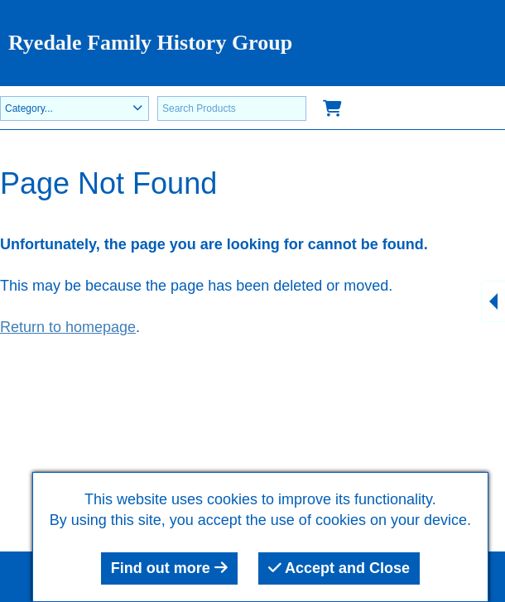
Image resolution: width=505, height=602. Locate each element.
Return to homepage (68, 327)
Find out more (169, 568)
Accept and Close (339, 568)
